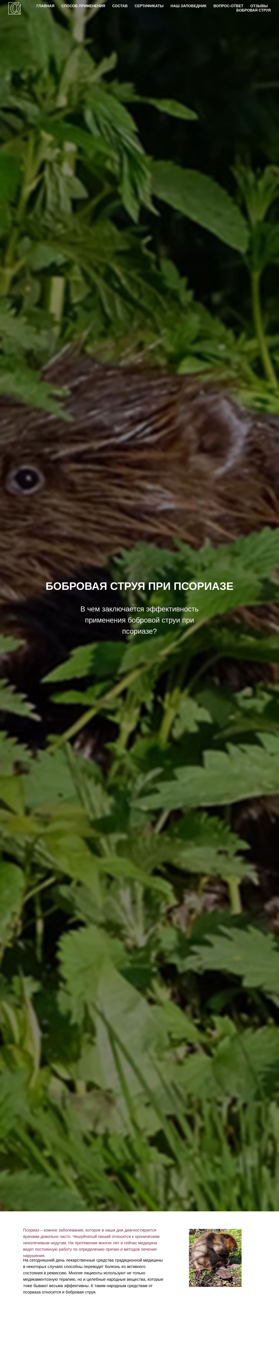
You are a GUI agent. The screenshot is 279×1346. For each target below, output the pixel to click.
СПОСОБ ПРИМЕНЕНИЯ (83, 6)
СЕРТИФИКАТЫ (149, 6)
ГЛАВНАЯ (45, 6)
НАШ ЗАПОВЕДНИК (188, 6)
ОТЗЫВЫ (259, 6)
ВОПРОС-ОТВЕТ (228, 6)
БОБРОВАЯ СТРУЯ (253, 10)
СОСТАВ (120, 6)
